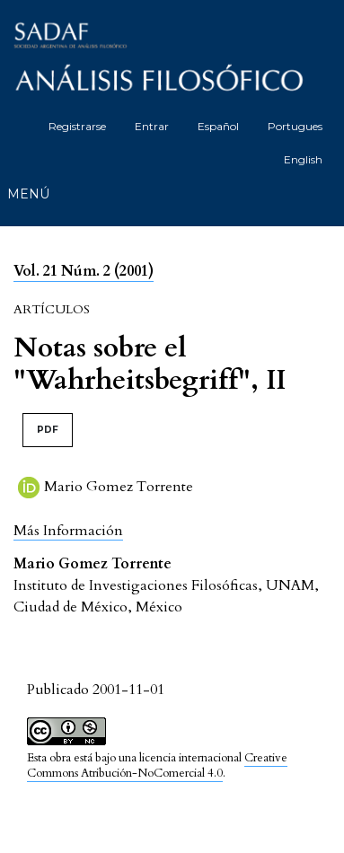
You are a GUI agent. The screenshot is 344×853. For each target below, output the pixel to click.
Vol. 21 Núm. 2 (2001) (83, 271)
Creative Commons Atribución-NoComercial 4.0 (157, 765)
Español (218, 126)
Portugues (295, 126)
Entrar (152, 126)
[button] (68, 530)
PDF (47, 429)
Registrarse (77, 126)
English (303, 159)
